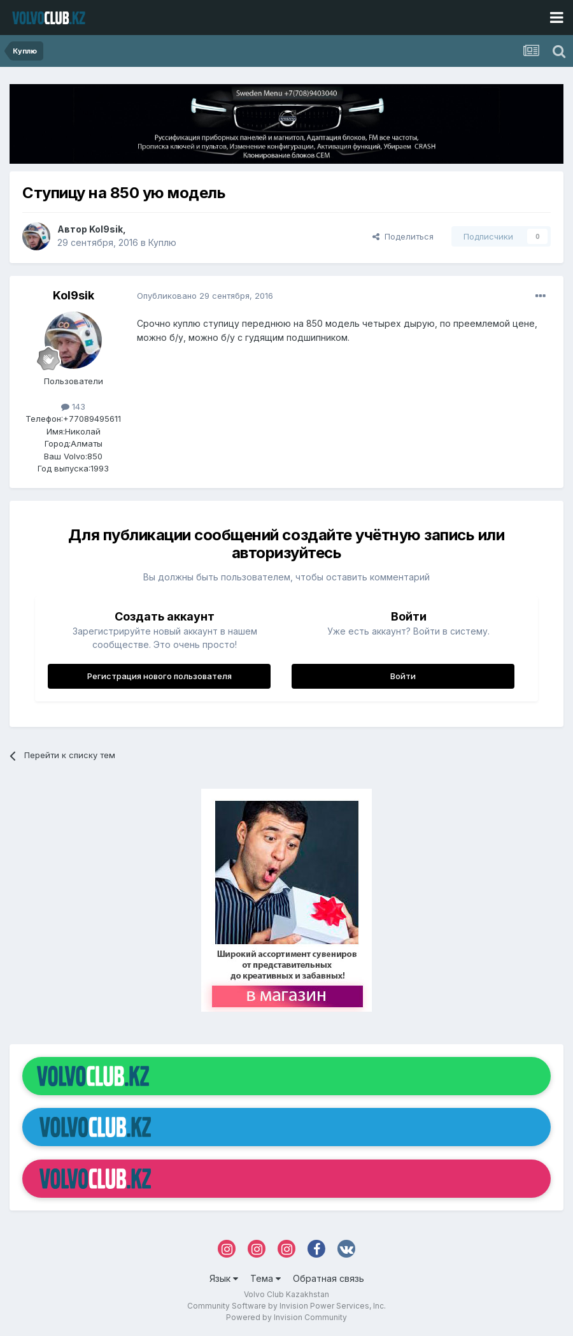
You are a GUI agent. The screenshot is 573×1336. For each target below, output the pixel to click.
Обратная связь (328, 1278)
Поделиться (403, 236)
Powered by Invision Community (286, 1317)
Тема (265, 1278)
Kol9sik (106, 229)
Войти (403, 676)
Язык (223, 1278)
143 (73, 406)
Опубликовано (205, 296)
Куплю (162, 242)
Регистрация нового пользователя (159, 676)
